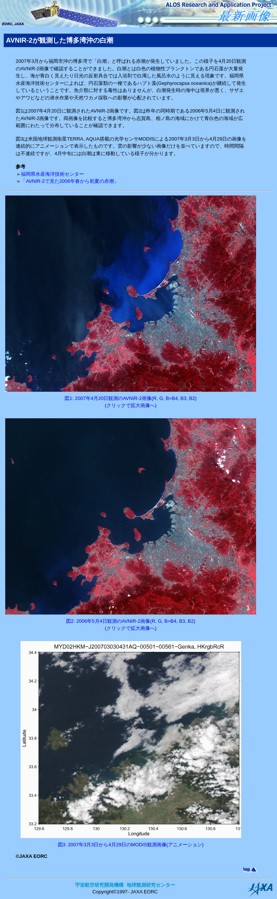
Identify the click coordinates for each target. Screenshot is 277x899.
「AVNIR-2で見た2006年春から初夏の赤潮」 (69, 181)
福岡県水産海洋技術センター (52, 174)
